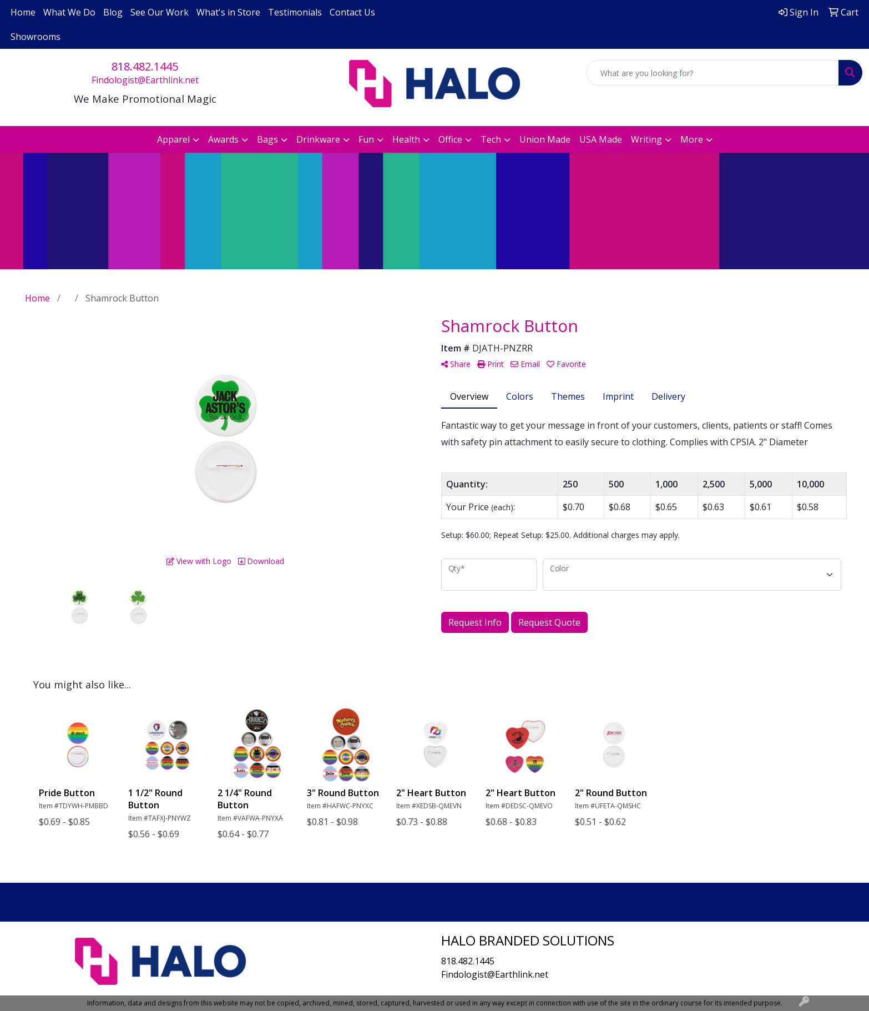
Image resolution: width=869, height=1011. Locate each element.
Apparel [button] (173, 139)
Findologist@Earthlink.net (145, 80)
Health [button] (406, 139)
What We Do (69, 12)
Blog (113, 12)
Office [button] (450, 139)
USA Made (600, 139)
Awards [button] (223, 139)
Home (23, 12)
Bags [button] (267, 139)
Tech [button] (491, 139)
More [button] (691, 139)
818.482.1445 (145, 66)
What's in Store (228, 12)
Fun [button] (366, 139)
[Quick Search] (712, 72)
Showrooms (35, 37)
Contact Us (352, 12)
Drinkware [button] (318, 139)
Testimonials (295, 12)
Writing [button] (646, 139)
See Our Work (159, 12)
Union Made (544, 139)
